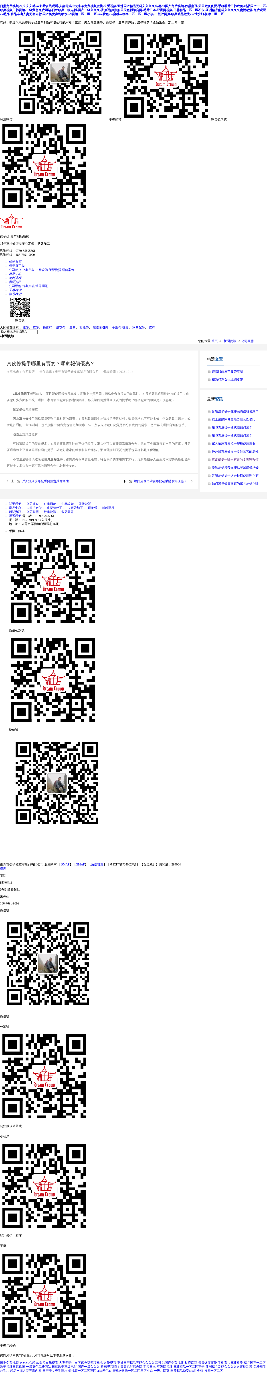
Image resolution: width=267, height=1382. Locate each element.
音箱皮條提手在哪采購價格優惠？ (235, 411)
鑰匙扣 (47, 327)
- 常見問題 (65, 512)
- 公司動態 (30, 512)
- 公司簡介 (30, 504)
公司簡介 (15, 270)
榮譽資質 (55, 270)
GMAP (80, 864)
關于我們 (15, 504)
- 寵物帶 (90, 508)
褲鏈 (125, 327)
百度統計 (149, 864)
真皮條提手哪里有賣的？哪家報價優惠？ (235, 461)
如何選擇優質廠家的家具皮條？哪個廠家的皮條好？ (235, 485)
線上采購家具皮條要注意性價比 (233, 419)
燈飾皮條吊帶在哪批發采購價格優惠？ (160, 481)
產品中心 (15, 508)
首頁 (214, 341)
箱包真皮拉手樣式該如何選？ (232, 427)
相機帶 (84, 327)
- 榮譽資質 (82, 504)
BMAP (65, 864)
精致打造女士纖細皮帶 (227, 379)
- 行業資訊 (48, 512)
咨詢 (3, 868)
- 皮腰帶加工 (73, 508)
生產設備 (41, 270)
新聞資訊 (230, 341)
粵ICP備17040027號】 (125, 864)
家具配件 (138, 327)
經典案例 (68, 270)
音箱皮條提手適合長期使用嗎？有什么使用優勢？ (235, 477)
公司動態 (15, 286)
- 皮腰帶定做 (32, 508)
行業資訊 (28, 286)
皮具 (72, 327)
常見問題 (41, 286)
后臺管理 (97, 864)
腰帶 (26, 327)
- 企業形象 (48, 504)
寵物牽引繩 (100, 327)
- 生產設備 (65, 504)
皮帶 (36, 327)
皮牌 (152, 327)
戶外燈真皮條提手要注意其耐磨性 (45, 481)
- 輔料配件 (106, 508)
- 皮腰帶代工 (53, 508)
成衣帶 (60, 327)
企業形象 (28, 270)
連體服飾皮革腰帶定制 (227, 371)
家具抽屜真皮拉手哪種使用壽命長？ (233, 445)
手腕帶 (116, 327)
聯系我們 (15, 516)
